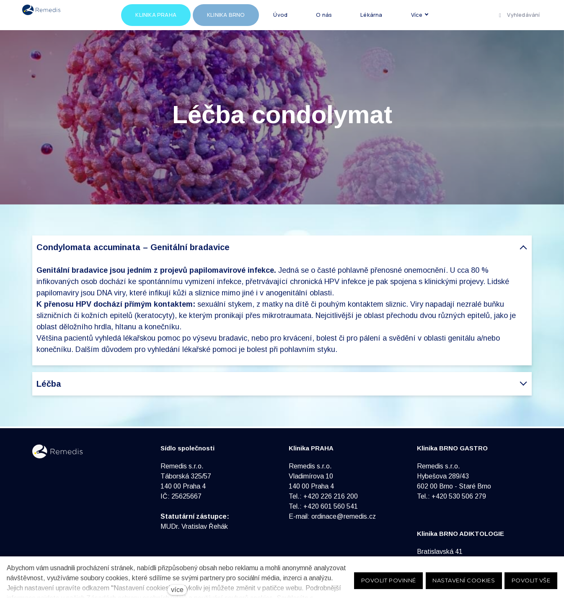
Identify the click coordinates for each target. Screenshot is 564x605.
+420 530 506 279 (459, 496)
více (177, 589)
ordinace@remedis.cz (343, 516)
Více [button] (441, 15)
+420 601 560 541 (330, 506)
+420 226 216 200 (330, 496)
